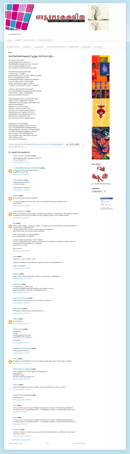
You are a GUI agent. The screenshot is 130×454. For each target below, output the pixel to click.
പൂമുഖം (9, 40)
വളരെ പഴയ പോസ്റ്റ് (79, 443)
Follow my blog (106, 207)
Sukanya (15, 274)
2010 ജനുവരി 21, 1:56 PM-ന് (21, 292)
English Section (74, 47)
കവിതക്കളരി (86, 47)
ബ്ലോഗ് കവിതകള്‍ (45, 40)
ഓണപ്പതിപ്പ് (98, 47)
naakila (15, 319)
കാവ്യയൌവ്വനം (13, 47)
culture (106, 205)
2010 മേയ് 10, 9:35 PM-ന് (20, 412)
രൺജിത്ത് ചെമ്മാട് (18, 146)
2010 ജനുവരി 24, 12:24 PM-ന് (21, 379)
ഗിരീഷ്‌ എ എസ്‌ (17, 329)
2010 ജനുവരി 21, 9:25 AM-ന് (21, 251)
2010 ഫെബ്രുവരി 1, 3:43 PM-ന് (22, 400)
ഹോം (47, 443)
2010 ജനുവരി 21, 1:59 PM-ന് (21, 303)
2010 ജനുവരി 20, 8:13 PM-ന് (21, 162)
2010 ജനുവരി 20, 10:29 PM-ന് (21, 190)
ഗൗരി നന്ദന (16, 284)
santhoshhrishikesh (19, 211)
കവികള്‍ (18, 40)
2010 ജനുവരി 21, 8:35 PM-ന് (21, 323)
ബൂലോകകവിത (105, 201)
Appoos (15, 384)
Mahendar (16, 429)
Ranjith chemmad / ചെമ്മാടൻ (21, 156)
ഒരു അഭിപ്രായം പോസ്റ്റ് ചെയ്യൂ (20, 440)
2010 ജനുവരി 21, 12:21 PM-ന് (21, 278)
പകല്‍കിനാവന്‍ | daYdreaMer (21, 348)
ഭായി (14, 256)
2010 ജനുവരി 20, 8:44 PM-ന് (21, 174)
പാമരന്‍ (15, 195)
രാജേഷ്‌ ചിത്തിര (17, 180)
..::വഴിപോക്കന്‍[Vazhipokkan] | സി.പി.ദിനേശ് (26, 168)
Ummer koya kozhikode (20, 298)
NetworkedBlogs (105, 198)
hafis (14, 405)
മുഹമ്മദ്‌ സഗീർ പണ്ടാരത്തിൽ (21, 395)
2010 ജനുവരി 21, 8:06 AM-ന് (21, 218)
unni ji (15, 358)
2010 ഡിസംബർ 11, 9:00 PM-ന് (22, 436)
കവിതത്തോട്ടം (39, 47)
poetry (102, 205)
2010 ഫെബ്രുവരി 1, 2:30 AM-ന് (22, 389)
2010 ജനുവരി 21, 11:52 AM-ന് (21, 268)
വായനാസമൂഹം (29, 40)
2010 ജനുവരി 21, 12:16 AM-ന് (21, 205)
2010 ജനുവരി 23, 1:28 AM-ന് (21, 353)
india (110, 205)
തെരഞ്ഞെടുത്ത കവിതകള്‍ (56, 47)
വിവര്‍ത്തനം (27, 47)
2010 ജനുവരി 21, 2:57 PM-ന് (21, 313)
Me (14, 223)
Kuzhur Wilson (17, 308)
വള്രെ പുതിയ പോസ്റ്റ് (15, 443)
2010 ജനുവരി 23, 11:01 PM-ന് (21, 363)
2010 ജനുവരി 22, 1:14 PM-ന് (21, 342)
